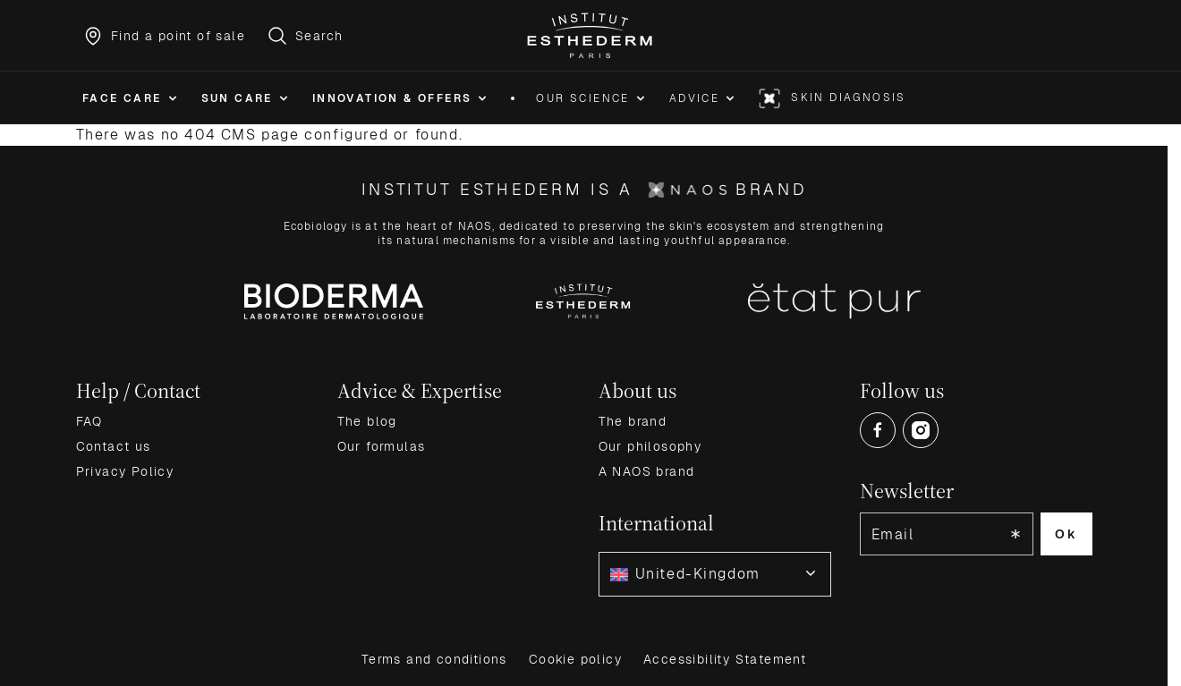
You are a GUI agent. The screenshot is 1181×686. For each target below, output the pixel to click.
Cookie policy (575, 659)
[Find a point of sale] (163, 36)
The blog (367, 421)
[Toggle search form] (305, 36)
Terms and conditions (434, 659)
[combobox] (715, 574)
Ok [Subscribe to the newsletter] (1066, 534)
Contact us (113, 446)
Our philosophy (650, 446)
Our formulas (381, 446)
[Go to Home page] (591, 36)
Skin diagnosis (848, 97)
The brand (633, 421)
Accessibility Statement (724, 659)
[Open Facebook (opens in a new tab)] (878, 430)
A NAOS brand (647, 471)
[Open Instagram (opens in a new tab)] (921, 430)
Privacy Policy (125, 471)
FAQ (89, 421)
